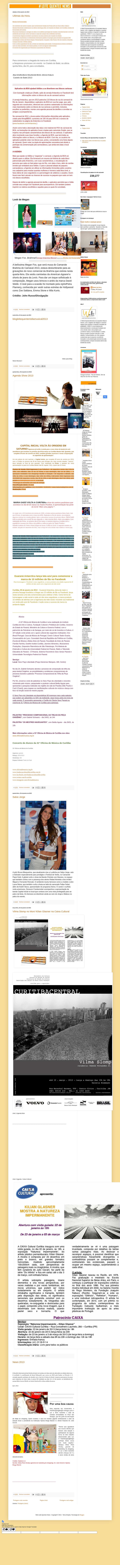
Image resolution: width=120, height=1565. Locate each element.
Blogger (82, 1515)
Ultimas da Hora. (21, 15)
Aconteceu (91, 424)
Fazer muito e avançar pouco (90, 222)
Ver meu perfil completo (97, 292)
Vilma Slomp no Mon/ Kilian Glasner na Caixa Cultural (41, 911)
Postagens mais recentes (20, 1500)
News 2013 (18, 1362)
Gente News (85, 114)
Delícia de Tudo (86, 111)
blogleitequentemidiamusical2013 (30, 319)
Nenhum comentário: (24, 309)
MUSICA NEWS (86, 118)
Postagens (85, 66)
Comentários (86, 69)
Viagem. (91, 540)
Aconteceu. (91, 622)
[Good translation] (5, 1529)
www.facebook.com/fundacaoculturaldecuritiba (29, 775)
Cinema (84, 116)
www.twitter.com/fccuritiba (22, 777)
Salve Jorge (19, 797)
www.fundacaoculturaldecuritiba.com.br (26, 772)
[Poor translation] (12, 1529)
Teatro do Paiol (27, 760)
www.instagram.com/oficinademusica (26, 780)
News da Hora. (97, 287)
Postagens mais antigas (66, 1500)
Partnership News (87, 109)
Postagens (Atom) (23, 1503)
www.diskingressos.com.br (26, 480)
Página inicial (44, 1500)
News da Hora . (86, 120)
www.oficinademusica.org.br (23, 736)
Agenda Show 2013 (23, 375)
